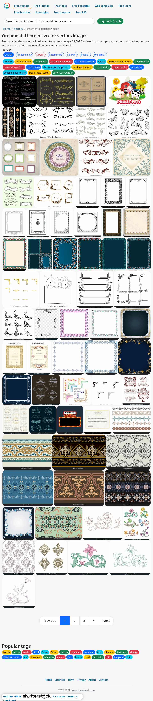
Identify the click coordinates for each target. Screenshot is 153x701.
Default (8, 54)
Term (71, 680)
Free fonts (60, 6)
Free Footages (81, 6)
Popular (85, 54)
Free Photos (41, 6)
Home (7, 28)
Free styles (42, 12)
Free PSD (81, 12)
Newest (40, 54)
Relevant (71, 54)
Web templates (104, 6)
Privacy (81, 680)
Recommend (55, 54)
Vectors (18, 28)
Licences (60, 680)
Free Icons (125, 6)
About (92, 680)
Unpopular (99, 54)
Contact (103, 680)
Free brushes (22, 12)
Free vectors (21, 6)
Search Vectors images (19, 21)
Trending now (24, 54)
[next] (106, 620)
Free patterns (62, 12)
